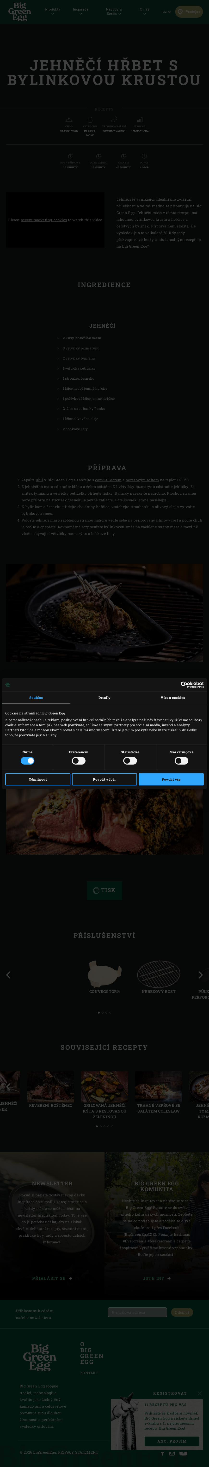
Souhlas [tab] (36, 697)
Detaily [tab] (104, 697)
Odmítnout (38, 779)
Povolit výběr (104, 779)
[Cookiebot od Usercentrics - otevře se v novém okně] (183, 684)
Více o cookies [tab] (173, 697)
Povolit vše (171, 779)
